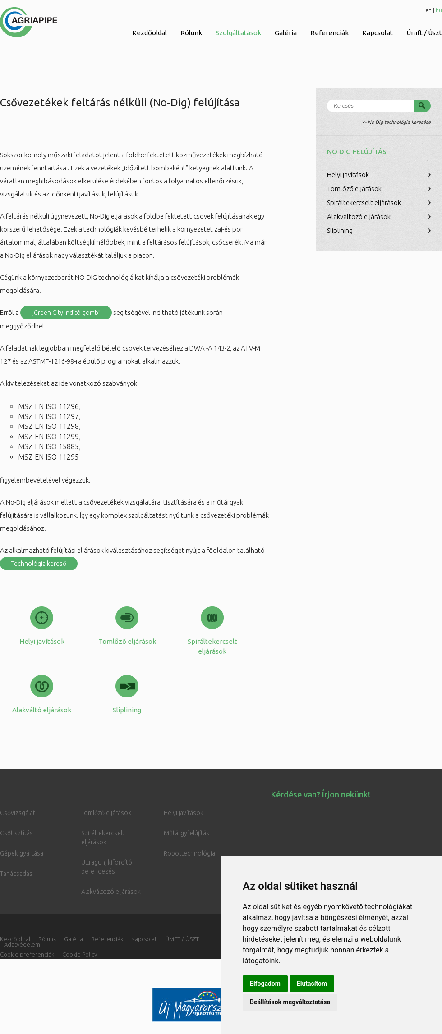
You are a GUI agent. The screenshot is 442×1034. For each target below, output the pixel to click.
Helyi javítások (348, 174)
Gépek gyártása (21, 853)
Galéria (286, 32)
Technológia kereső (38, 563)
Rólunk (191, 32)
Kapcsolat (377, 32)
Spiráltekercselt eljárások (364, 202)
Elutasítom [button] (312, 983)
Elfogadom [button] (265, 983)
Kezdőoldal (149, 32)
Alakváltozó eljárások (359, 216)
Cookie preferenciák (27, 954)
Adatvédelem (22, 944)
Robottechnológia (189, 853)
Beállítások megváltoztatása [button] (290, 1002)
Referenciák (329, 32)
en (428, 10)
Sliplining (340, 230)
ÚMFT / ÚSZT (182, 939)
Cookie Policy (79, 954)
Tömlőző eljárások (354, 188)
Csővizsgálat (17, 812)
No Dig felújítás (357, 151)
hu (439, 10)
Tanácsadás (16, 873)
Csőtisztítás (16, 833)
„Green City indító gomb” (66, 312)
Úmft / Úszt (424, 32)
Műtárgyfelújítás (186, 833)
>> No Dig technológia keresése (396, 122)
